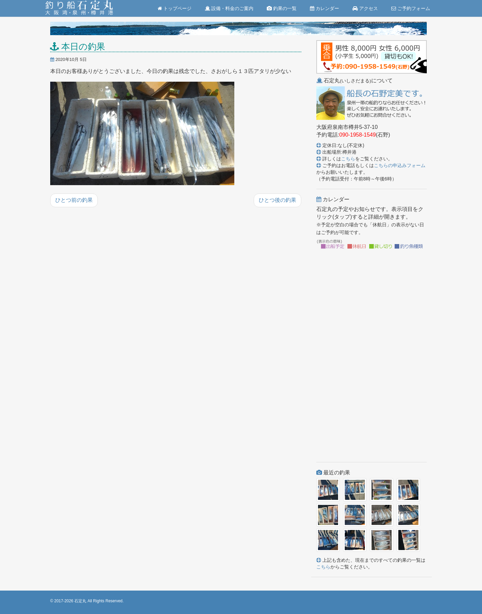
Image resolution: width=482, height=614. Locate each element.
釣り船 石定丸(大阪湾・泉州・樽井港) (79, 8)
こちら (348, 158)
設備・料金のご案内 (229, 8)
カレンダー (324, 8)
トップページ (174, 8)
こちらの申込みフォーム (399, 165)
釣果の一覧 (282, 8)
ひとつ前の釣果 (74, 200)
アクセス (365, 8)
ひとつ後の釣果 (277, 200)
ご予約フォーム (410, 8)
